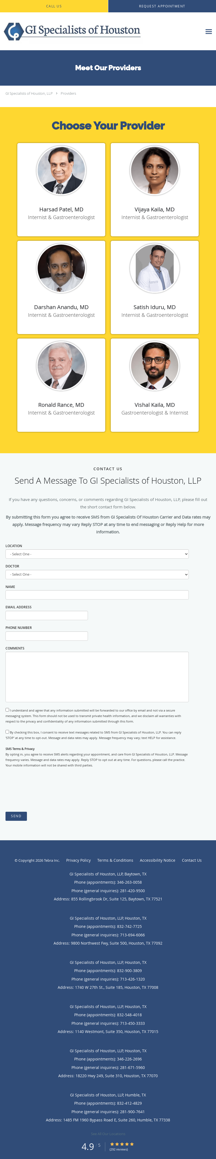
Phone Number (18, 627)
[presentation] (47, 790)
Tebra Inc (51, 860)
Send (16, 816)
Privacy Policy (78, 860)
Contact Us (192, 860)
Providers (68, 93)
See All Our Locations (108, 1133)
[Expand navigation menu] (209, 31)
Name (10, 586)
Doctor (12, 566)
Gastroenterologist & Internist (154, 413)
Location (13, 546)
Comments (14, 648)
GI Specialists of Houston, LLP (29, 93)
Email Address (18, 607)
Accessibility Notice (157, 860)
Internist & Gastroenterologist (61, 217)
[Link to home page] (101, 31)
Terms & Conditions (115, 860)
